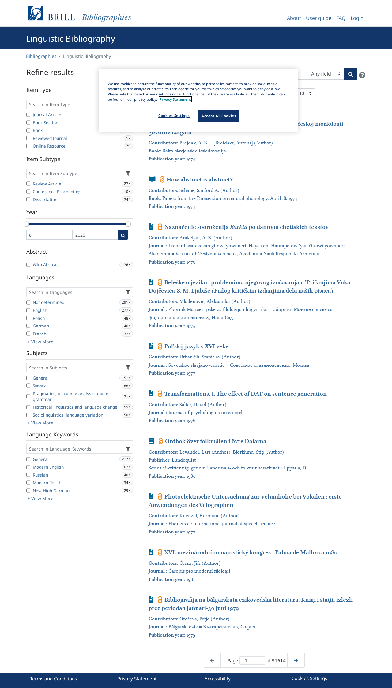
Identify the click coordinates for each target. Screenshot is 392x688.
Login (357, 18)
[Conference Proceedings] (28, 192)
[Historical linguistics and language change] (28, 407)
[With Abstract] (28, 265)
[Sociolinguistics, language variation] (28, 415)
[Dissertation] (28, 199)
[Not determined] (28, 302)
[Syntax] (28, 386)
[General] (28, 378)
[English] (28, 310)
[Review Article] (28, 184)
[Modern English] (28, 467)
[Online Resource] (28, 146)
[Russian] (28, 475)
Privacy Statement (136, 678)
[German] (28, 326)
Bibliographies (41, 56)
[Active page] (252, 660)
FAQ (341, 18)
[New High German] (28, 491)
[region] (198, 100)
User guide (318, 18)
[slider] (26, 224)
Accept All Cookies (219, 116)
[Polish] (28, 318)
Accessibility (218, 678)
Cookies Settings (309, 678)
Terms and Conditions (53, 678)
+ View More (40, 342)
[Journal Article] (28, 115)
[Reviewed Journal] (28, 138)
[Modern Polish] (28, 483)
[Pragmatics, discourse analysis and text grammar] (28, 396)
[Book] (28, 130)
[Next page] (296, 660)
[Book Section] (28, 122)
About (294, 18)
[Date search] (123, 235)
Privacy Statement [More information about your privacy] (175, 99)
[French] (28, 334)
